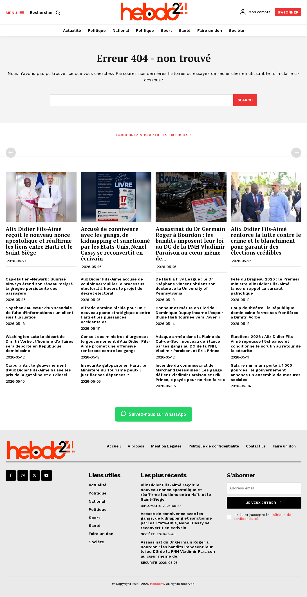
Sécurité (149, 563)
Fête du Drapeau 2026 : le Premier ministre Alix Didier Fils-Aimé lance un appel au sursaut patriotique (265, 286)
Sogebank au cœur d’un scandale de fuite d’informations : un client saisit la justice (39, 313)
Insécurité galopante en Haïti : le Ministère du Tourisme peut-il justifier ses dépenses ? (113, 370)
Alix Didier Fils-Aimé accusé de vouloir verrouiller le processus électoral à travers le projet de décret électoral (112, 286)
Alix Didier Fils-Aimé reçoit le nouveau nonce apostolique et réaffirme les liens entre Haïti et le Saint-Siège (39, 240)
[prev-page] (11, 153)
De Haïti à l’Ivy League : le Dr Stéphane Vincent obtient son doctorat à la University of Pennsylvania (186, 286)
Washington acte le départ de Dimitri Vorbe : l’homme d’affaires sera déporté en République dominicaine (39, 343)
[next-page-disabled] (296, 153)
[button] (46, 12)
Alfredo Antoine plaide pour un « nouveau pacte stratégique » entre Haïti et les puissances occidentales (115, 315)
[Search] (245, 100)
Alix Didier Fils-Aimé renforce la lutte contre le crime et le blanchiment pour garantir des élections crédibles (266, 240)
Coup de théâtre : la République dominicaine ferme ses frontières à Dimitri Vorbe (264, 313)
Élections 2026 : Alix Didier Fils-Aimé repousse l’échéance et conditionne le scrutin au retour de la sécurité (266, 343)
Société (148, 534)
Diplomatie (151, 506)
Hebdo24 (157, 584)
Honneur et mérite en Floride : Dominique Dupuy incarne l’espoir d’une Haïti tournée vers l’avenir (189, 313)
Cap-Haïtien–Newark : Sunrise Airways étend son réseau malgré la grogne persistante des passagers (39, 286)
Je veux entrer (264, 502)
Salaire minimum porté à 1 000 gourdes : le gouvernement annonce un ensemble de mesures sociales (266, 372)
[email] (264, 488)
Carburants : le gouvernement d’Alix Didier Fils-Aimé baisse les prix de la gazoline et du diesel (38, 370)
